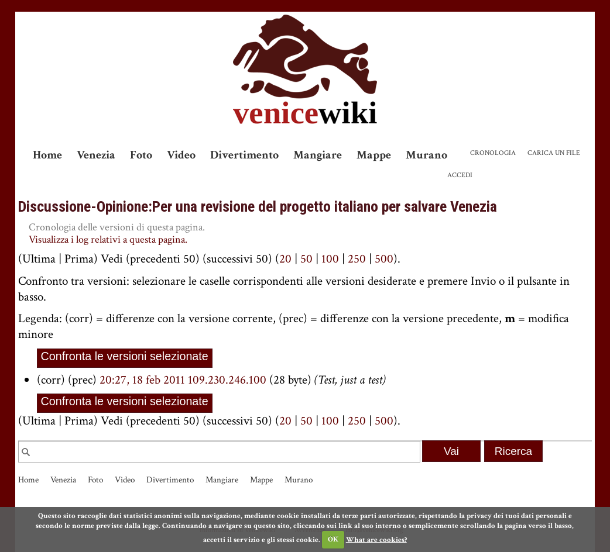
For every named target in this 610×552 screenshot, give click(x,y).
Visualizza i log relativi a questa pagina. (108, 239)
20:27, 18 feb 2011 (142, 380)
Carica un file (553, 153)
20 (285, 259)
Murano (426, 155)
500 (384, 259)
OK (333, 539)
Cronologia (493, 153)
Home (47, 155)
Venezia (96, 155)
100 (330, 259)
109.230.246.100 (227, 380)
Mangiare (317, 155)
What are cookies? (376, 539)
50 (306, 259)
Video (181, 155)
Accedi (459, 175)
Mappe (374, 155)
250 (357, 259)
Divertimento (244, 155)
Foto (141, 155)
